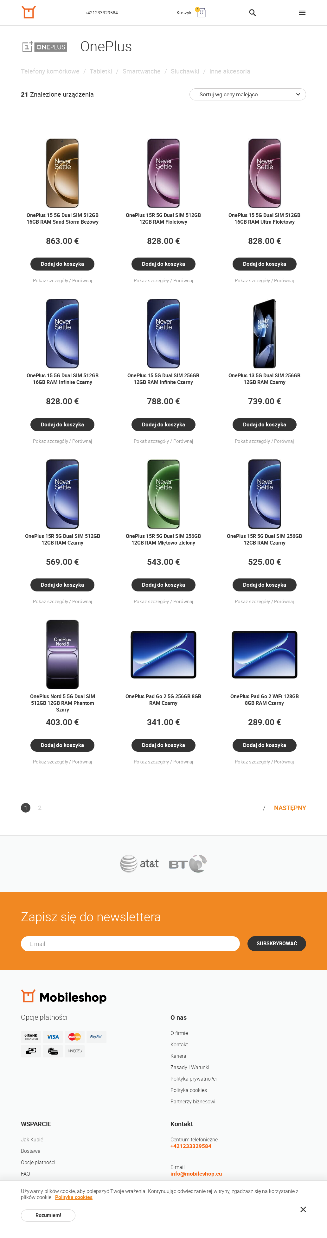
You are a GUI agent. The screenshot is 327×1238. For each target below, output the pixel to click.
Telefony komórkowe (50, 71)
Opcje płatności (38, 1162)
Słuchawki (185, 71)
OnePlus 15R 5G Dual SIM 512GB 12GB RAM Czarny (62, 539)
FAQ (25, 1174)
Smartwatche (142, 71)
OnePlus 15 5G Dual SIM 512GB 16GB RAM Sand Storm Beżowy (63, 218)
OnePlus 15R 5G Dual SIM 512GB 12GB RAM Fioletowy (163, 218)
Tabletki (101, 71)
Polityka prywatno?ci (193, 1079)
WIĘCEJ (75, 1051)
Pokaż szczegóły (50, 281)
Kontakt (179, 1045)
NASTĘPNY (290, 808)
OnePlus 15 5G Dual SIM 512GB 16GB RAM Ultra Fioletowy (264, 218)
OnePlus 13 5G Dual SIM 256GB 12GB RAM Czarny (264, 379)
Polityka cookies (188, 1090)
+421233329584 (101, 12)
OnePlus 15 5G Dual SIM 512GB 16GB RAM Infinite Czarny (63, 379)
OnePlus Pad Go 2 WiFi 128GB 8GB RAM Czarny (264, 699)
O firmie (179, 1033)
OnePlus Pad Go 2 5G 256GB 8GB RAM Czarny (163, 699)
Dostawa (31, 1151)
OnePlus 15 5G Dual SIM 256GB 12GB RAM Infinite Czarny (163, 379)
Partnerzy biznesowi (192, 1102)
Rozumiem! (48, 1215)
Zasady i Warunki (189, 1067)
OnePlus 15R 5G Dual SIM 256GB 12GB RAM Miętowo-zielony (163, 539)
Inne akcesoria (229, 71)
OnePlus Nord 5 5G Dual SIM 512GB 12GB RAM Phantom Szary (62, 703)
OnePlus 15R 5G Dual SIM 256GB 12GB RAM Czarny (264, 539)
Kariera (178, 1056)
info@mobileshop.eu (196, 1174)
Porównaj (82, 281)
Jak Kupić (32, 1140)
